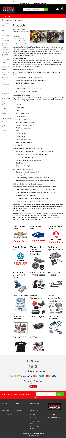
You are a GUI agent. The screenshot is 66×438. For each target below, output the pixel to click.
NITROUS (4, 113)
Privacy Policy (61, 397)
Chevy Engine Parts (6, 24)
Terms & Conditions (51, 397)
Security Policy (34, 418)
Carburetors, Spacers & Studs (5, 54)
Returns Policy (4, 126)
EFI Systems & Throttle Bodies (5, 67)
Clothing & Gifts (5, 109)
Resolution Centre (7, 414)
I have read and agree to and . (49, 397)
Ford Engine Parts (5, 29)
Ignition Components (5, 83)
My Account (5, 407)
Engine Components (5, 88)
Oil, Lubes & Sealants (5, 94)
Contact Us (5, 130)
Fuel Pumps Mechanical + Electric (5, 60)
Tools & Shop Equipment (5, 103)
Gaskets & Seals (5, 78)
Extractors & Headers (5, 73)
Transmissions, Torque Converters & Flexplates (6, 46)
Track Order (5, 410)
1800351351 (9, 1)
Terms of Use (34, 407)
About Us (4, 121)
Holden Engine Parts (5, 34)
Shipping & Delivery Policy (35, 422)
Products (9, 16)
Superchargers (6, 98)
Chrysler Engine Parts (5, 39)
